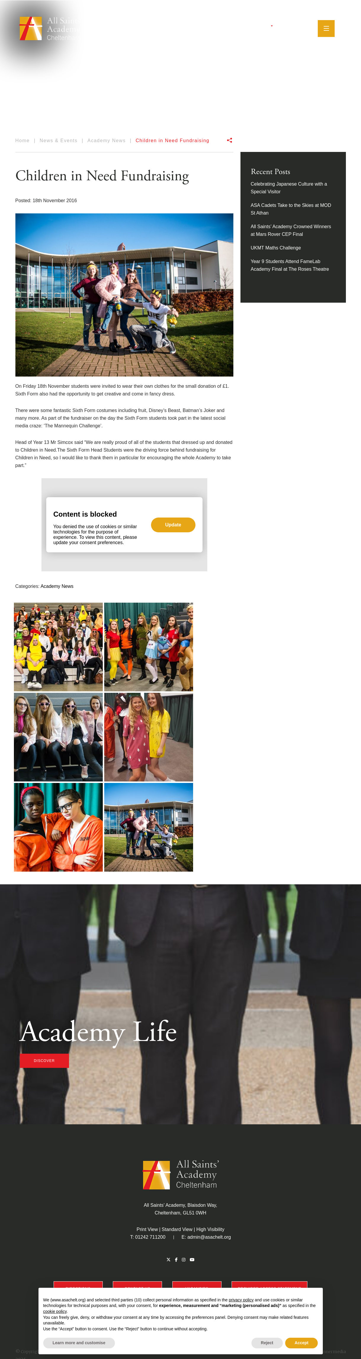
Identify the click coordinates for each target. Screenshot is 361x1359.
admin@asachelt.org (209, 1237)
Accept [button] (302, 1342)
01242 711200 (150, 1237)
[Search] (307, 28)
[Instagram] (290, 28)
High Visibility (210, 1229)
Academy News (57, 586)
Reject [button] (267, 1342)
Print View (147, 1229)
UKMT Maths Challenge (276, 247)
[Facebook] (283, 28)
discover (44, 1061)
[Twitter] (277, 28)
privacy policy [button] (241, 1300)
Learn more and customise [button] (79, 1342)
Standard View (177, 1229)
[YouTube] (298, 28)
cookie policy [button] (55, 1311)
